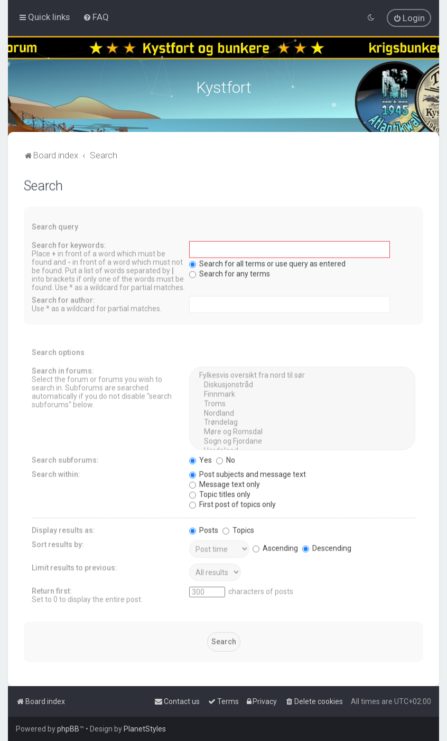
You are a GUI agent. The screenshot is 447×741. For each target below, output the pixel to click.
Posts (203, 529)
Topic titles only (219, 493)
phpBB (68, 729)
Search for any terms (229, 272)
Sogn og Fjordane (302, 440)
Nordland (302, 412)
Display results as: (63, 529)
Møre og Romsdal (302, 430)
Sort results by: (58, 543)
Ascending (275, 547)
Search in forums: (63, 369)
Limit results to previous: (74, 566)
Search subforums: (65, 458)
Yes (200, 458)
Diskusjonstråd (302, 383)
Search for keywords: (69, 244)
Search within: (56, 473)
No (225, 458)
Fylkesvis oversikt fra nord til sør (302, 374)
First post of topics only (232, 503)
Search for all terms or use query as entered (267, 262)
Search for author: (63, 298)
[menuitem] (95, 17)
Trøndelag (302, 421)
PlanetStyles (145, 729)
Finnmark (302, 393)
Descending (326, 547)
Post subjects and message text (247, 473)
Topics (238, 529)
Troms (302, 402)
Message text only (224, 483)
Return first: (52, 589)
